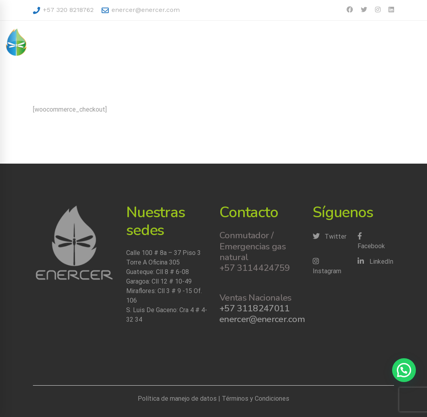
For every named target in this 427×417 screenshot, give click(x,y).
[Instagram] (331, 266)
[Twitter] (329, 236)
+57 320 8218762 (63, 10)
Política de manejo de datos (177, 398)
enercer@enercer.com (141, 10)
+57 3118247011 (254, 308)
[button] (404, 370)
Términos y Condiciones (255, 398)
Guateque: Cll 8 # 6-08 (157, 272)
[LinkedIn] (375, 261)
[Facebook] (376, 241)
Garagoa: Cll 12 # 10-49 (159, 281)
